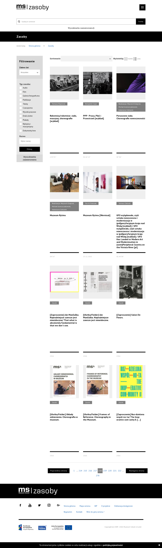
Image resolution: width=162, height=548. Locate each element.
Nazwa (22, 136)
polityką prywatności (113, 545)
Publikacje (27, 100)
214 (80, 470)
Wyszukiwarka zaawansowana (80, 28)
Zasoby (51, 46)
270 (97, 475)
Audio (25, 88)
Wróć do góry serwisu (95, 512)
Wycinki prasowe (29, 112)
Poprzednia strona (58, 471)
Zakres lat (24, 67)
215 (85, 470)
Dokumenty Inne (29, 130)
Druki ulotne (28, 116)
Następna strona (136, 471)
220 (110, 470)
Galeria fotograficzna (31, 96)
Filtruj (29, 149)
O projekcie (105, 506)
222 (119, 470)
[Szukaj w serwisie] (76, 21)
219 (105, 470)
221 (114, 470)
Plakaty (26, 120)
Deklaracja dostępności (123, 506)
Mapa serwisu (85, 506)
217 (95, 470)
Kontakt (79, 512)
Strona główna (35, 46)
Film (24, 92)
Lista (137, 59)
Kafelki (128, 59)
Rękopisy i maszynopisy (28, 125)
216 (90, 470)
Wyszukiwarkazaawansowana (29, 158)
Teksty (25, 104)
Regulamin (68, 512)
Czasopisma (28, 108)
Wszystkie (30, 72)
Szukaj (140, 21)
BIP (96, 506)
